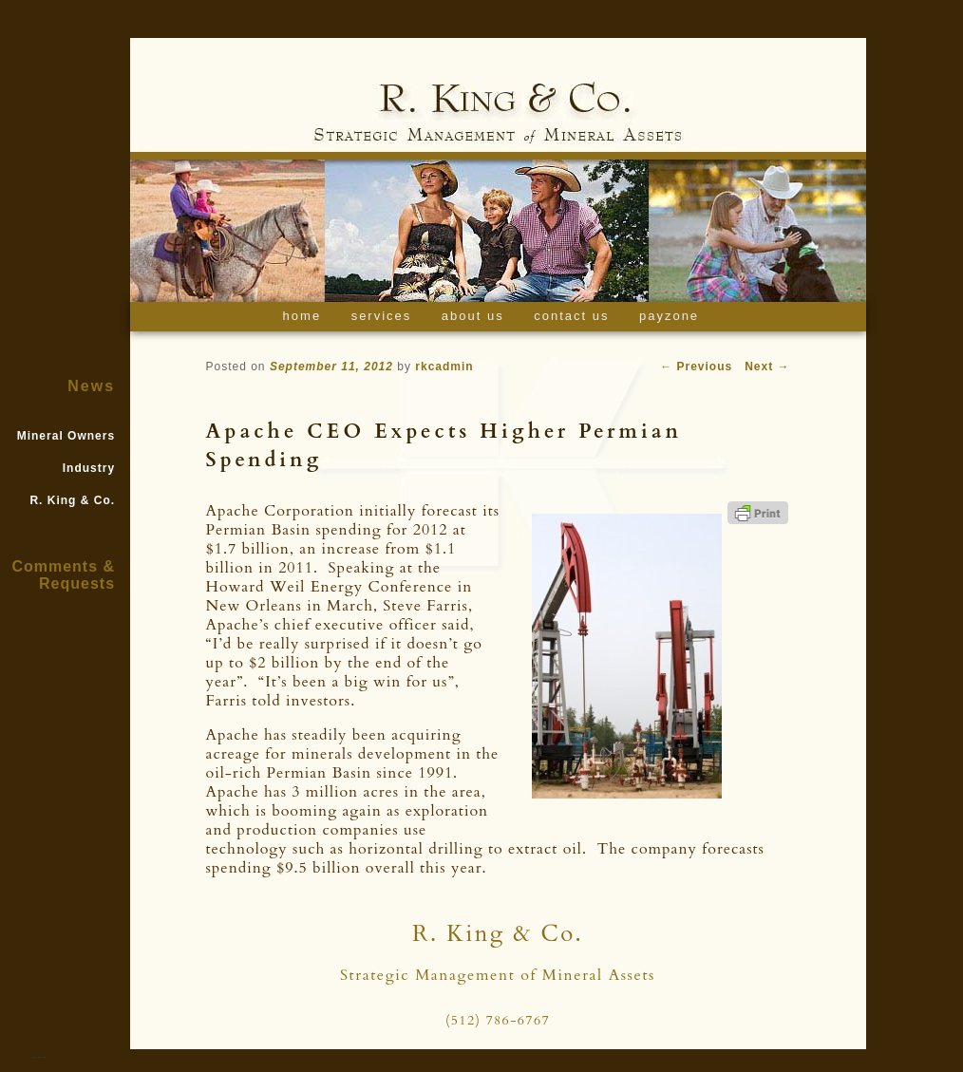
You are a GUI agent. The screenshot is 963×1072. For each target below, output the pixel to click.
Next (767, 366)
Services (381, 316)
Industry (89, 468)
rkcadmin (444, 366)
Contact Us (571, 316)
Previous (696, 366)
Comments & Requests (63, 575)
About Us (473, 316)
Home (302, 316)
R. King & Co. (72, 500)
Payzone (669, 316)
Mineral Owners (66, 435)
